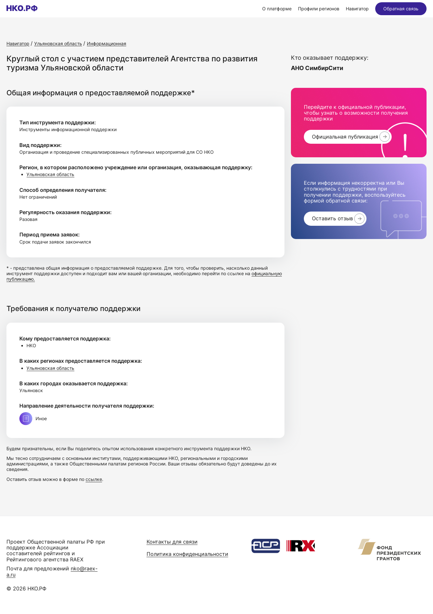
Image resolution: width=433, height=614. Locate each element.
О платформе (277, 8)
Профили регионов (318, 8)
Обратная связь (400, 8)
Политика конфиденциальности (187, 554)
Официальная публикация (345, 136)
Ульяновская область (50, 174)
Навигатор (357, 8)
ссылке (94, 479)
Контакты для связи (172, 541)
